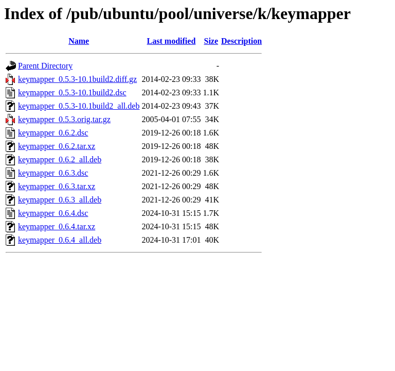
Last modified (171, 41)
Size (211, 41)
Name (78, 41)
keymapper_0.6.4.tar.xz (56, 226)
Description (241, 41)
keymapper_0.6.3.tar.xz (56, 186)
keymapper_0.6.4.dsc (53, 213)
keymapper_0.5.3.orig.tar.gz (64, 119)
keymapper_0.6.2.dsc (53, 132)
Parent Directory (45, 65)
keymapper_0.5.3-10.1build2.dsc (72, 92)
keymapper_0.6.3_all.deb (59, 199)
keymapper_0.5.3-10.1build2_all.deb (78, 106)
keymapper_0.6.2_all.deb (59, 159)
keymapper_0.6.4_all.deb (59, 239)
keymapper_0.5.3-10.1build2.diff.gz (77, 79)
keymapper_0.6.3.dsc (53, 172)
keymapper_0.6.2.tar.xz (56, 146)
